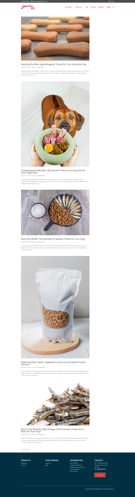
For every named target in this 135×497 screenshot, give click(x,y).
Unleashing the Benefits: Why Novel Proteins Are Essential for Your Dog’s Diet (53, 171)
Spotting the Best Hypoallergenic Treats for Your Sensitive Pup (53, 64)
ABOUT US (101, 7)
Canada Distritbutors (76, 465)
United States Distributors (77, 467)
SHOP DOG (68, 7)
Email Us (99, 475)
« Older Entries (25, 449)
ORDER (109, 7)
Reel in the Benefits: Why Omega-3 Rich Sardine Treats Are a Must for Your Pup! (52, 430)
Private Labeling (74, 469)
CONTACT (93, 7)
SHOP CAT (78, 7)
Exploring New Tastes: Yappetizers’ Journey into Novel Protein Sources (53, 363)
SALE (86, 7)
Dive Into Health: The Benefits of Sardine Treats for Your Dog (53, 238)
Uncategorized (39, 67)
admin (24, 67)
